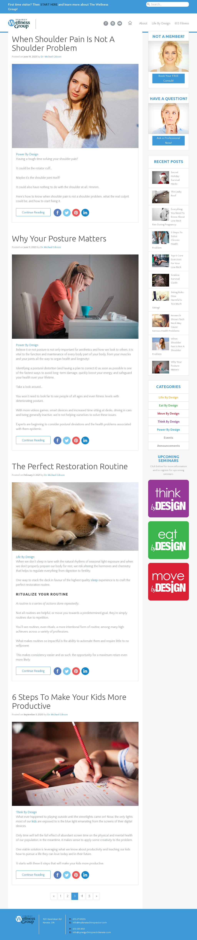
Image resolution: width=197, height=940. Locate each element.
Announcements (168, 446)
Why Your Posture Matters (59, 238)
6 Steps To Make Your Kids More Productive (69, 701)
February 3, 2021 (32, 475)
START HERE (49, 4)
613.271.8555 (79, 919)
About (143, 23)
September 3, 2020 (33, 714)
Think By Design (26, 812)
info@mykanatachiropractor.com (90, 922)
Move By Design (168, 413)
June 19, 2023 (30, 56)
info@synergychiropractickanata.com (92, 932)
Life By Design (161, 23)
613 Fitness (182, 23)
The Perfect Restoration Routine (70, 466)
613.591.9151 (79, 929)
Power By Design (27, 154)
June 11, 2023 (30, 247)
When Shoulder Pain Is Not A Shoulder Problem (63, 43)
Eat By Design (168, 405)
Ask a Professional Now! (168, 141)
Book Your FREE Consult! (168, 78)
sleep (94, 580)
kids (34, 821)
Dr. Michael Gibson (51, 56)
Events (168, 437)
